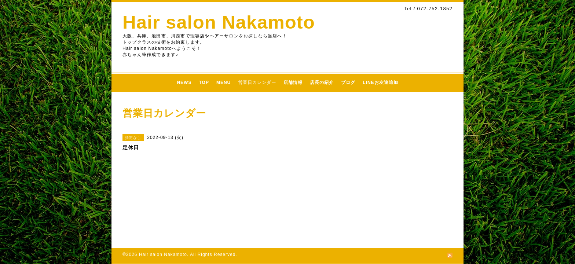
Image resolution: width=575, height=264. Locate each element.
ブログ (348, 82)
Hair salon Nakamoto (218, 22)
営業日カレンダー (257, 82)
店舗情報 (293, 82)
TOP (204, 82)
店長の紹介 (322, 82)
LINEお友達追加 (380, 82)
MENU (223, 82)
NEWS (184, 82)
